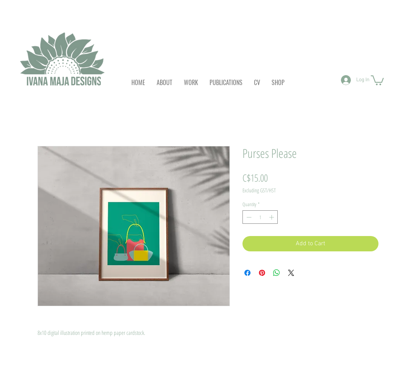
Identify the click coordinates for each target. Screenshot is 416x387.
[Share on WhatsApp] (276, 272)
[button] (377, 79)
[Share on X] (291, 272)
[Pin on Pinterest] (262, 272)
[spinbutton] (260, 217)
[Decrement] (248, 217)
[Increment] (272, 217)
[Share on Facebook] (247, 272)
